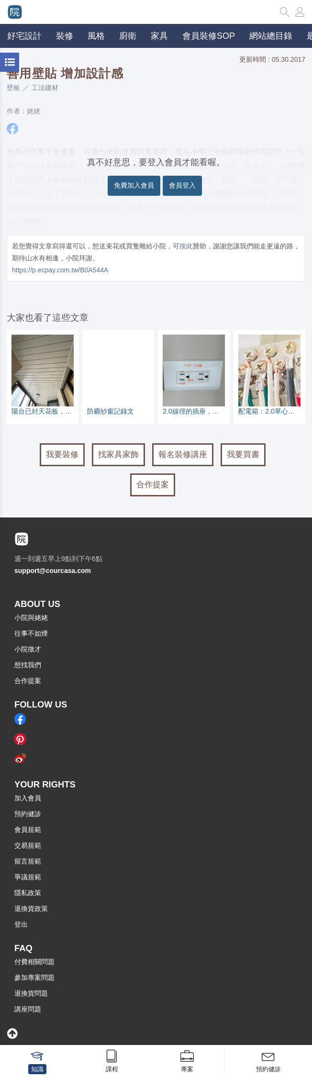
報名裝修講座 (182, 454)
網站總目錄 (270, 36)
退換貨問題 (31, 993)
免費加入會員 (134, 185)
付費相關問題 (34, 962)
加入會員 (27, 798)
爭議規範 (27, 877)
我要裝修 (62, 454)
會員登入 (182, 185)
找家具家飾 (118, 454)
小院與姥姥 (31, 617)
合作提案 (152, 484)
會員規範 (27, 829)
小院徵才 (27, 649)
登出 (21, 924)
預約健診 (27, 814)
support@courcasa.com (52, 570)
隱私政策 (27, 893)
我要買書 (243, 454)
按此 (186, 246)
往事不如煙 (31, 633)
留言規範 (27, 861)
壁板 (13, 87)
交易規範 (27, 845)
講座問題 (27, 1009)
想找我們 (27, 665)
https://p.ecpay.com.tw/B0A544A (60, 270)
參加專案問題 (34, 977)
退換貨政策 (31, 908)
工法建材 (45, 87)
